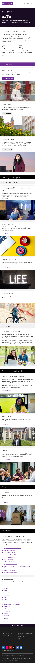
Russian (6, 613)
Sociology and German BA (10, 572)
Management (7, 606)
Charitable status (27, 658)
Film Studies (7, 595)
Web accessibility (5, 658)
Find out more (6, 113)
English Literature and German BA (12, 548)
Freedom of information (16, 658)
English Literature (8, 593)
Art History (6, 588)
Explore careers (6, 390)
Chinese (6, 590)
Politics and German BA (9, 570)
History (5, 599)
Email (5, 500)
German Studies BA (8, 559)
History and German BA (9, 561)
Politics (5, 609)
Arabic (5, 586)
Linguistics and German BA (10, 564)
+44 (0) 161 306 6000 (7, 633)
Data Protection (11, 655)
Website (6, 502)
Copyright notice (20, 655)
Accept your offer (8, 78)
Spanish (6, 618)
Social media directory (7, 650)
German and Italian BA (9, 552)
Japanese (6, 602)
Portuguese (7, 611)
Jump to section (17, 625)
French (5, 597)
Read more (5, 233)
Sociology (6, 615)
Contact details (5, 635)
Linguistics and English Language (12, 604)
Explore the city (7, 149)
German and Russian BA (10, 555)
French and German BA (9, 550)
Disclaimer (4, 655)
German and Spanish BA (10, 557)
